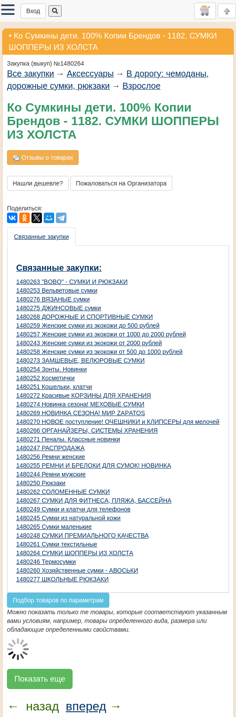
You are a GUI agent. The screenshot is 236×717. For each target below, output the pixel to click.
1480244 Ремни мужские (51, 474)
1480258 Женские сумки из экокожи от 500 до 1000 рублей (99, 351)
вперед (86, 706)
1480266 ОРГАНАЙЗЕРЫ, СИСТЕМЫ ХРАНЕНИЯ (87, 430)
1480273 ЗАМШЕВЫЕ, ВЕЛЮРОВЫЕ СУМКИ (80, 360)
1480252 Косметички (45, 377)
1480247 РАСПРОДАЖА (50, 447)
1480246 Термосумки (46, 561)
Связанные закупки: (59, 268)
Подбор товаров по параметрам (58, 600)
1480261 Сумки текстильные (56, 544)
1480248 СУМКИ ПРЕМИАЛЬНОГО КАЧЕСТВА (82, 535)
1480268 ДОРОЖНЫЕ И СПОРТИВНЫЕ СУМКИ (84, 316)
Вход (33, 10)
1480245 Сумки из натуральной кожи (68, 517)
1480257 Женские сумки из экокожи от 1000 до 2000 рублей (101, 334)
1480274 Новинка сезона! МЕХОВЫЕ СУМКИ (80, 404)
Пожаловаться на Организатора (121, 183)
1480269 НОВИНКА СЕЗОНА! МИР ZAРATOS (80, 412)
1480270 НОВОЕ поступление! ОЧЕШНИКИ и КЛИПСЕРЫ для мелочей (117, 421)
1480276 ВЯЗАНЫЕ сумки (53, 299)
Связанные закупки (41, 236)
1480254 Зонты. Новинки (51, 369)
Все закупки (30, 73)
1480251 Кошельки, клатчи (54, 386)
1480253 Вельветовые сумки (56, 290)
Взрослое (141, 86)
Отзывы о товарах (43, 157)
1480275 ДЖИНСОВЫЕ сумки (58, 307)
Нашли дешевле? (38, 183)
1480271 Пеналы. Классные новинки (68, 439)
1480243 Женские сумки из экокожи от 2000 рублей (89, 342)
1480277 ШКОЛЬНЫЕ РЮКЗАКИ (62, 579)
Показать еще (39, 679)
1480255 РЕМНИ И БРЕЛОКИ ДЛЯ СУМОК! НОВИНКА (93, 465)
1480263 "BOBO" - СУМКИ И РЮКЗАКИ (72, 281)
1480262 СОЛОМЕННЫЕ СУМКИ (63, 491)
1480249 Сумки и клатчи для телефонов (73, 509)
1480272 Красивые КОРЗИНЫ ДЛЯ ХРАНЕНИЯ (83, 395)
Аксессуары (90, 73)
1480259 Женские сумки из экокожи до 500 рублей (88, 325)
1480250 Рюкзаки (41, 482)
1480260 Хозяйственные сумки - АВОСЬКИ (77, 570)
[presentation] (41, 236)
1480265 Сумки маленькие (54, 526)
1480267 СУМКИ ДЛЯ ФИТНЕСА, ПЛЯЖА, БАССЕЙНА (93, 500)
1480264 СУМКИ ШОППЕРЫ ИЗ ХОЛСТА (74, 552)
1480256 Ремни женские (50, 456)
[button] (7, 9)
